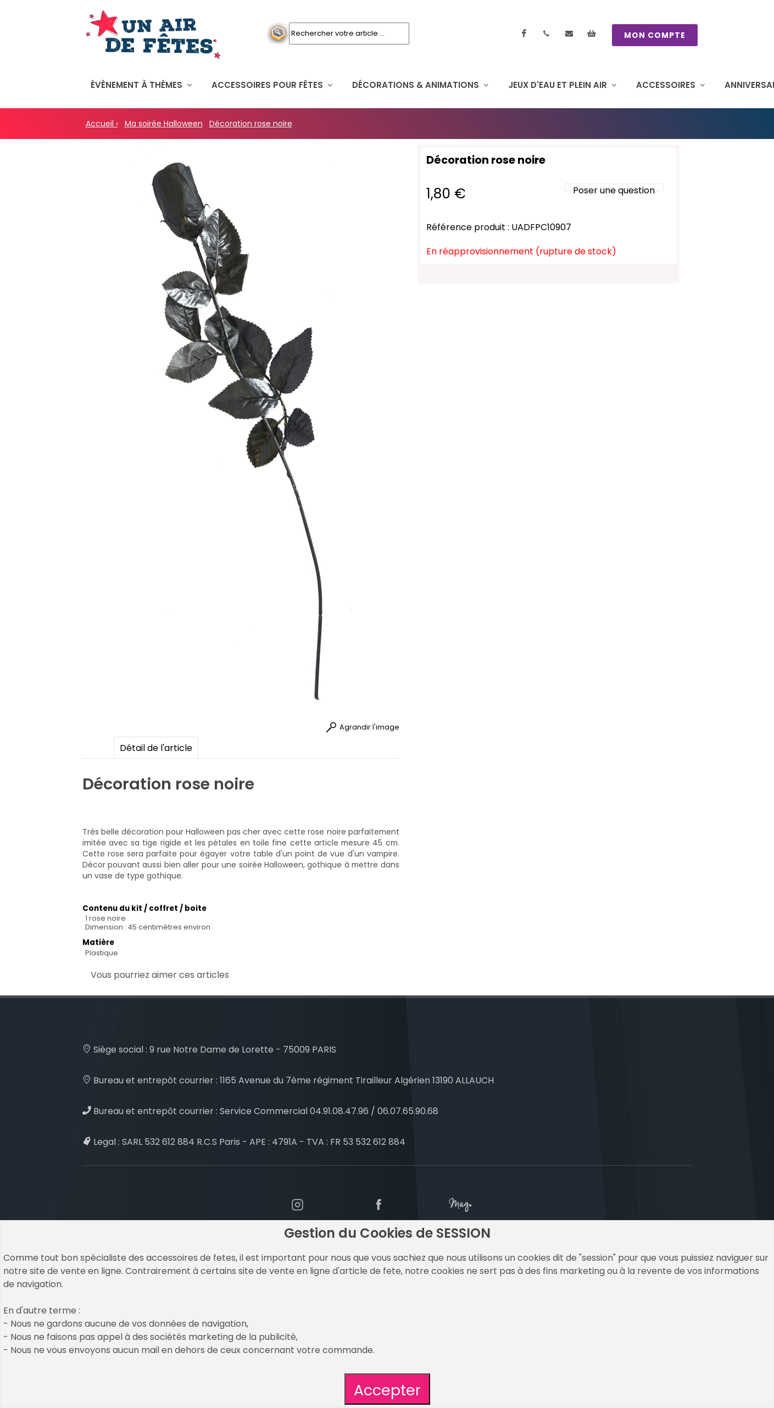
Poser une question (614, 190)
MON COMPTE (655, 35)
